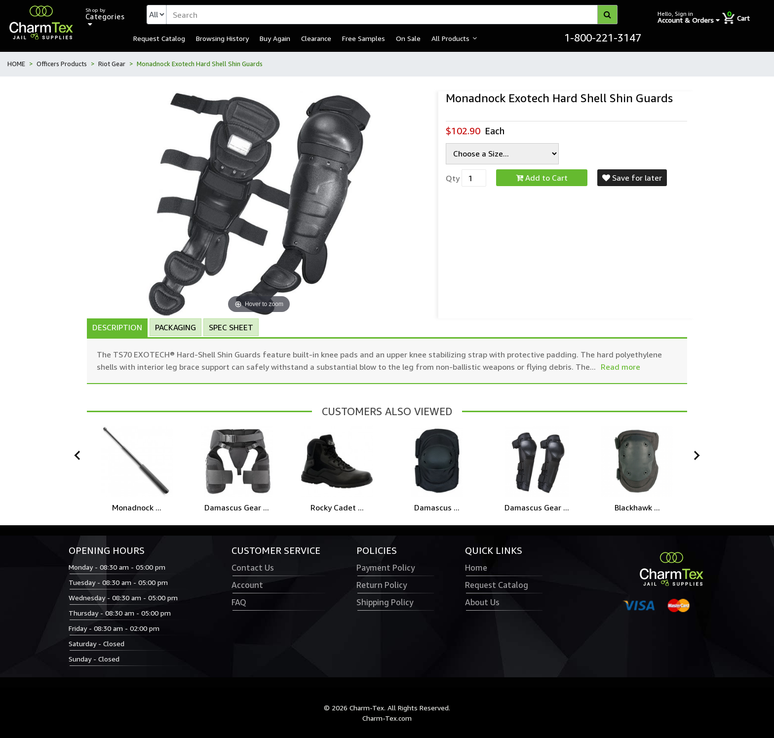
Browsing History (222, 38)
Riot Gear (111, 64)
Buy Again (275, 38)
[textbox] (392, 14)
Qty (453, 178)
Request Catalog (159, 38)
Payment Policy (385, 568)
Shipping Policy (384, 602)
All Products (450, 38)
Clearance (316, 38)
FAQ (239, 602)
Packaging (175, 327)
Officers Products (62, 64)
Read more (620, 367)
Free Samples (363, 38)
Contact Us (253, 568)
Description (117, 327)
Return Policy (381, 585)
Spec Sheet (231, 327)
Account (247, 585)
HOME (16, 64)
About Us (482, 602)
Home (476, 568)
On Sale (408, 38)
